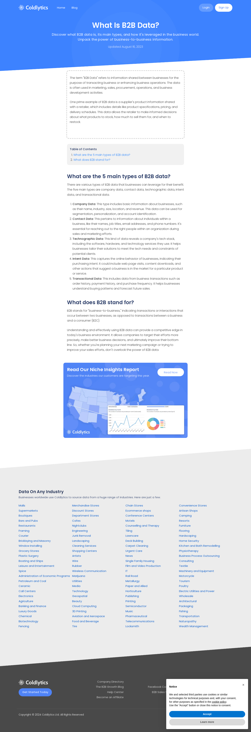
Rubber (77, 566)
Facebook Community (163, 687)
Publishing (132, 596)
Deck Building (134, 541)
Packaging (186, 606)
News (129, 556)
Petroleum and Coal (32, 581)
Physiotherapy (188, 551)
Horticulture (133, 591)
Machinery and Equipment (196, 571)
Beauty (77, 601)
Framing (24, 531)
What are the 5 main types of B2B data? (101, 155)
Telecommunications (140, 621)
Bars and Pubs (28, 521)
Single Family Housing (140, 561)
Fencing (24, 626)
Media (76, 586)
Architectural (188, 601)
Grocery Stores (29, 551)
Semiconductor (136, 606)
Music (129, 611)
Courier (23, 536)
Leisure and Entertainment (36, 566)
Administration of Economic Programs (44, 576)
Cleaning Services (84, 546)
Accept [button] (207, 714)
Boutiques (25, 515)
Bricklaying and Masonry (35, 541)
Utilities (77, 581)
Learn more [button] (207, 721)
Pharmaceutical (136, 616)
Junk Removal (81, 536)
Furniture (185, 526)
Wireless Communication (89, 571)
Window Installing (30, 546)
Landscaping (80, 541)
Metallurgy (133, 581)
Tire (74, 626)
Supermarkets (28, 511)
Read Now (171, 373)
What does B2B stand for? (91, 160)
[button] (243, 685)
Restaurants (27, 526)
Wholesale (186, 596)
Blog (74, 8)
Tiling (129, 531)
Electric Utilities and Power (196, 591)
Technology (80, 591)
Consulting (186, 561)
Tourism (184, 581)
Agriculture (26, 601)
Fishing (183, 611)
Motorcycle (186, 576)
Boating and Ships (31, 561)
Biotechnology (28, 621)
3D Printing (79, 611)
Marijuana (78, 576)
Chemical (25, 616)
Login (206, 7)
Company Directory (110, 682)
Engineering (80, 531)
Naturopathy (187, 621)
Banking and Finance (32, 606)
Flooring (184, 531)
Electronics (26, 596)
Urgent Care (134, 551)
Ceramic (24, 586)
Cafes (76, 521)
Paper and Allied (136, 586)
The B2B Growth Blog (110, 687)
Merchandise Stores (85, 505)
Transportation (189, 616)
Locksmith (132, 626)
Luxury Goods (28, 611)
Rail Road (132, 576)
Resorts (184, 521)
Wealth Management (193, 626)
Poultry (183, 586)
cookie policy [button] (219, 701)
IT (127, 571)
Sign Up (224, 7)
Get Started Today (35, 692)
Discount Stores (83, 511)
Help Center (115, 692)
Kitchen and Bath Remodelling (199, 546)
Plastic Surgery (29, 556)
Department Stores (85, 515)
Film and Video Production (143, 566)
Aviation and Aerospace (88, 616)
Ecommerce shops (138, 511)
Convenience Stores (193, 505)
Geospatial (79, 596)
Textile (183, 566)
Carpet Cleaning (137, 546)
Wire (75, 561)
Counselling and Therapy (142, 526)
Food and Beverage (85, 621)
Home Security (189, 541)
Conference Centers (140, 515)
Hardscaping (187, 536)
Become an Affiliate (110, 697)
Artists (76, 556)
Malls (22, 505)
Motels (130, 521)
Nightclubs (79, 526)
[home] (33, 8)
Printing (131, 601)
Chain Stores (134, 505)
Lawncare (132, 536)
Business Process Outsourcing (199, 556)
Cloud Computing (84, 606)
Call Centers (27, 591)
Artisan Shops (188, 511)
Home (61, 8)
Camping (185, 515)
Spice (22, 571)
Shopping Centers (84, 551)
